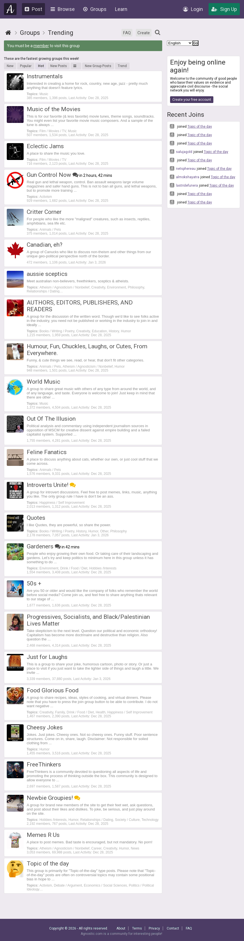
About (120, 928)
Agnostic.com (10, 9)
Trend (122, 66)
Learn (121, 9)
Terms (137, 928)
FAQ (127, 32)
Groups (95, 9)
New (10, 66)
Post (33, 9)
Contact (173, 928)
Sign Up (224, 9)
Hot (41, 66)
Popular (25, 66)
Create (143, 32)
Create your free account (191, 100)
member (41, 45)
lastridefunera (184, 185)
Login (193, 9)
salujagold (181, 151)
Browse (63, 9)
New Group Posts (98, 66)
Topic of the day (199, 127)
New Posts (58, 66)
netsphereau (183, 168)
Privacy (154, 928)
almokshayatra (184, 177)
